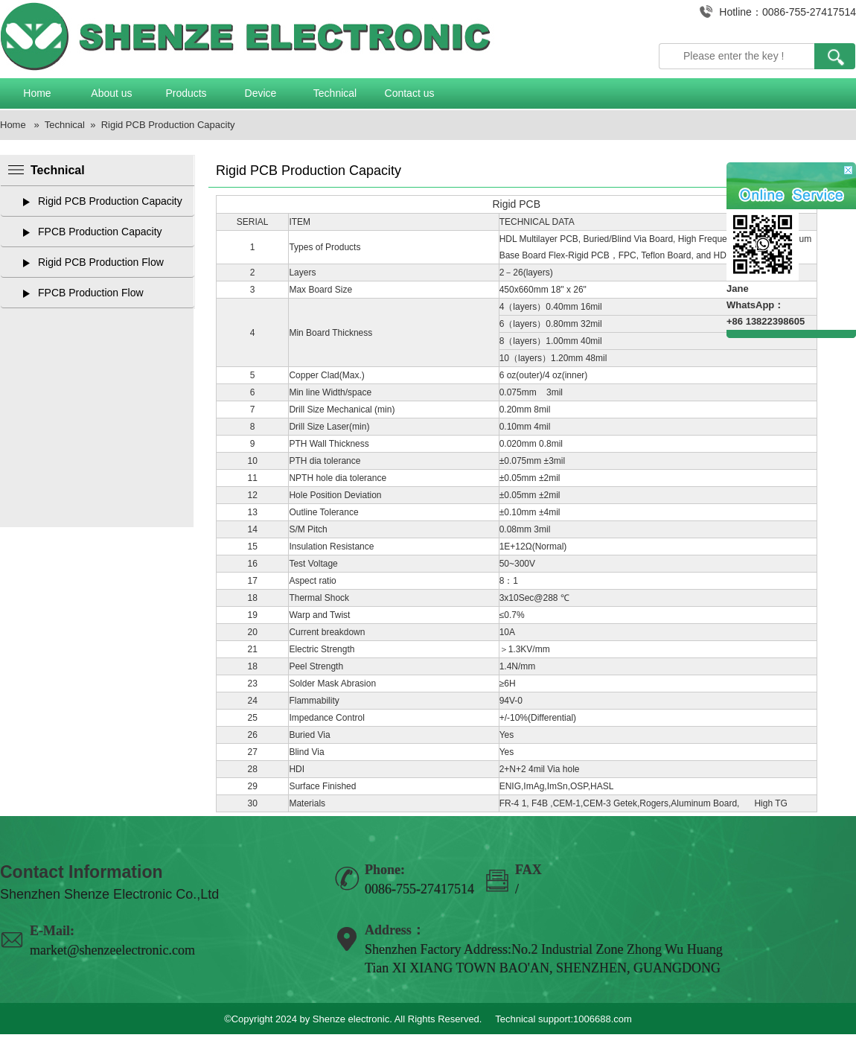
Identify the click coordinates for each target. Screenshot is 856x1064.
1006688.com (602, 1019)
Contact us (410, 93)
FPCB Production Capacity (100, 232)
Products (185, 93)
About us (111, 93)
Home (37, 93)
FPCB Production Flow (91, 293)
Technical (335, 93)
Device (261, 93)
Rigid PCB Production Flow (101, 262)
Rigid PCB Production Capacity (168, 124)
